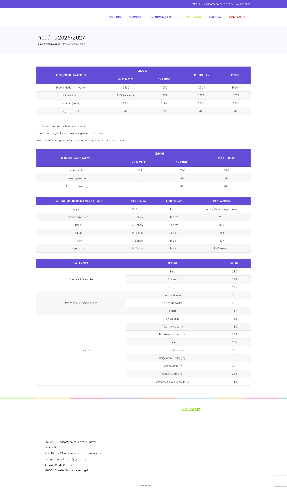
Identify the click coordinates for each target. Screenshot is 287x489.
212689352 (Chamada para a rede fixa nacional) (221, 4)
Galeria (215, 17)
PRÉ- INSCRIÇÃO (190, 17)
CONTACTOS (238, 17)
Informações (53, 44)
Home (39, 44)
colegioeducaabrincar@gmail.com (66, 459)
